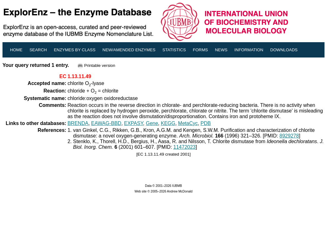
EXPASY (133, 123)
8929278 (289, 135)
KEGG (168, 123)
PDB (206, 123)
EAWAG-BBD (106, 123)
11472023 (184, 147)
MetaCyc (188, 123)
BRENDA (77, 123)
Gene (152, 123)
